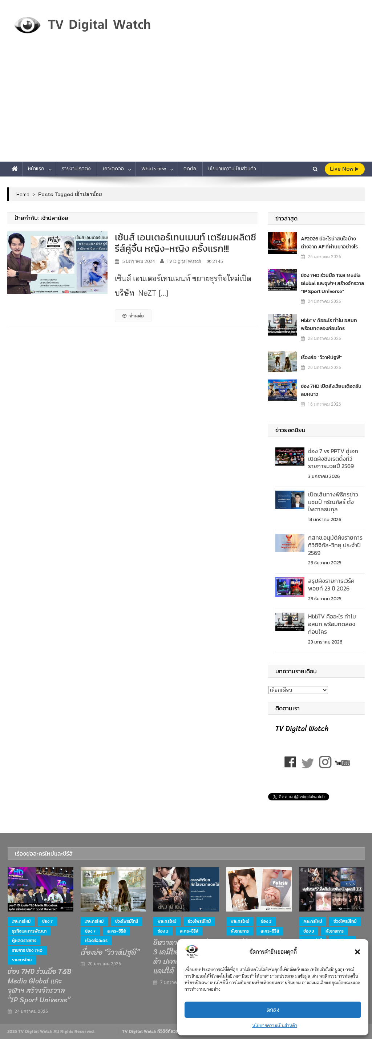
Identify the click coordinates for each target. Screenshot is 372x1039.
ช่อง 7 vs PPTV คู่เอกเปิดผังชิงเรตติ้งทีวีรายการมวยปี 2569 (333, 459)
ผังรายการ (240, 931)
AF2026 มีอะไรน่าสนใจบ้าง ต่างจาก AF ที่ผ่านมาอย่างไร (329, 243)
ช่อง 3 (163, 931)
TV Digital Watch (184, 261)
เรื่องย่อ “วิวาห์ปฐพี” (321, 357)
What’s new (153, 169)
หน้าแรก (36, 169)
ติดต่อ (189, 169)
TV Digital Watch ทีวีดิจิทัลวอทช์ (152, 1031)
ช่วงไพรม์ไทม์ (126, 921)
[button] (357, 951)
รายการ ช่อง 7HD (27, 950)
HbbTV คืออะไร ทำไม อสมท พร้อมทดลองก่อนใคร (329, 324)
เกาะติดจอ (113, 169)
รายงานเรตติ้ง (76, 169)
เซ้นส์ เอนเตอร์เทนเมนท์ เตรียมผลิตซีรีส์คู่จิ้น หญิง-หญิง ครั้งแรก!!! (185, 242)
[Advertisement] (186, 107)
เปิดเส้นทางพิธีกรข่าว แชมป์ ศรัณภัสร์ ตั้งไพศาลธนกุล (333, 502)
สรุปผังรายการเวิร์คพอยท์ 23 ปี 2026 (331, 584)
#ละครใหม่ (21, 921)
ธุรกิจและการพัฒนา (29, 931)
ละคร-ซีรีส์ (116, 931)
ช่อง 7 (47, 921)
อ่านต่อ (133, 315)
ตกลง (273, 1009)
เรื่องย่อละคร (96, 940)
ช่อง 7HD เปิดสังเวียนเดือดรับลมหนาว (331, 390)
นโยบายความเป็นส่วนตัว (274, 1025)
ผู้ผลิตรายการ (24, 940)
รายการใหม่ (22, 960)
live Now (344, 168)
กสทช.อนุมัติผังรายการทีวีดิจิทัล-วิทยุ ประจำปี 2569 (335, 545)
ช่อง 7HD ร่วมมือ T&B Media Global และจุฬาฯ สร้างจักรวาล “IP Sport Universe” (332, 283)
